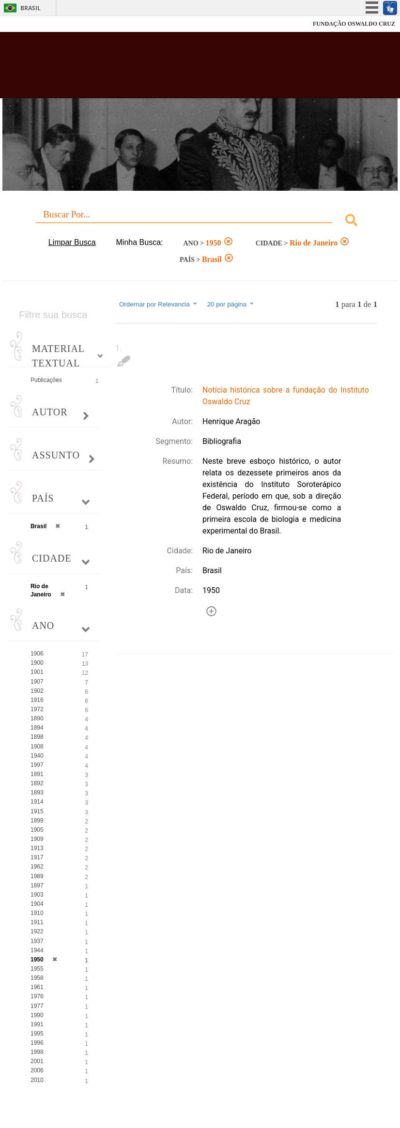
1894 (37, 727)
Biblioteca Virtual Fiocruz (174, 69)
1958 (37, 978)
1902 (37, 690)
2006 (37, 1070)
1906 (37, 653)
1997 (37, 765)
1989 (37, 876)
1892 (37, 783)
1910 (37, 913)
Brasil (30, 8)
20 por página (231, 304)
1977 (37, 1006)
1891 (37, 774)
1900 (37, 662)
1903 (37, 894)
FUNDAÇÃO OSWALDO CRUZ (354, 23)
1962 (37, 866)
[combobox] (200, 221)
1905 (37, 829)
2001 (37, 1061)
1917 (37, 857)
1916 (37, 700)
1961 (37, 987)
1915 (37, 811)
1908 (37, 746)
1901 (37, 672)
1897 (37, 885)
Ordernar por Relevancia (158, 304)
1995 (37, 1033)
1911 (37, 922)
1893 (37, 792)
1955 (37, 968)
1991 (37, 1024)
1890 (37, 718)
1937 (37, 941)
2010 (37, 1080)
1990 (37, 1015)
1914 (37, 801)
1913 (37, 848)
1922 (37, 931)
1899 (37, 820)
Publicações (46, 380)
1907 (37, 681)
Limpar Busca (72, 242)
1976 (37, 996)
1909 (37, 839)
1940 (37, 755)
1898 (37, 736)
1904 (37, 903)
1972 (37, 709)
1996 (37, 1042)
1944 (37, 950)
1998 (37, 1052)
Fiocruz (29, 24)
